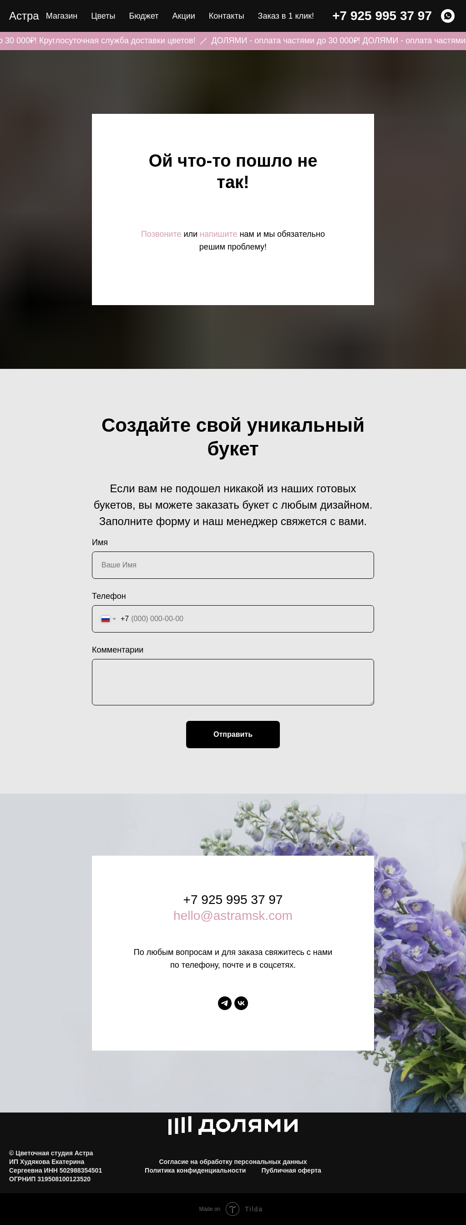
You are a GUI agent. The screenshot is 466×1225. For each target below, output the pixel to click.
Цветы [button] (103, 15)
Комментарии (117, 649)
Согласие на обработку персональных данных (233, 1161)
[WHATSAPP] (448, 16)
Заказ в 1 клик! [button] (286, 15)
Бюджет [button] (143, 15)
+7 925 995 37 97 (382, 16)
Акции (183, 15)
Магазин (61, 15)
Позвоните (161, 234)
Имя (100, 542)
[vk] (241, 1003)
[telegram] (225, 1003)
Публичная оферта (291, 1170)
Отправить (233, 734)
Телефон (109, 596)
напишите (218, 234)
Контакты (226, 15)
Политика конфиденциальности (195, 1170)
